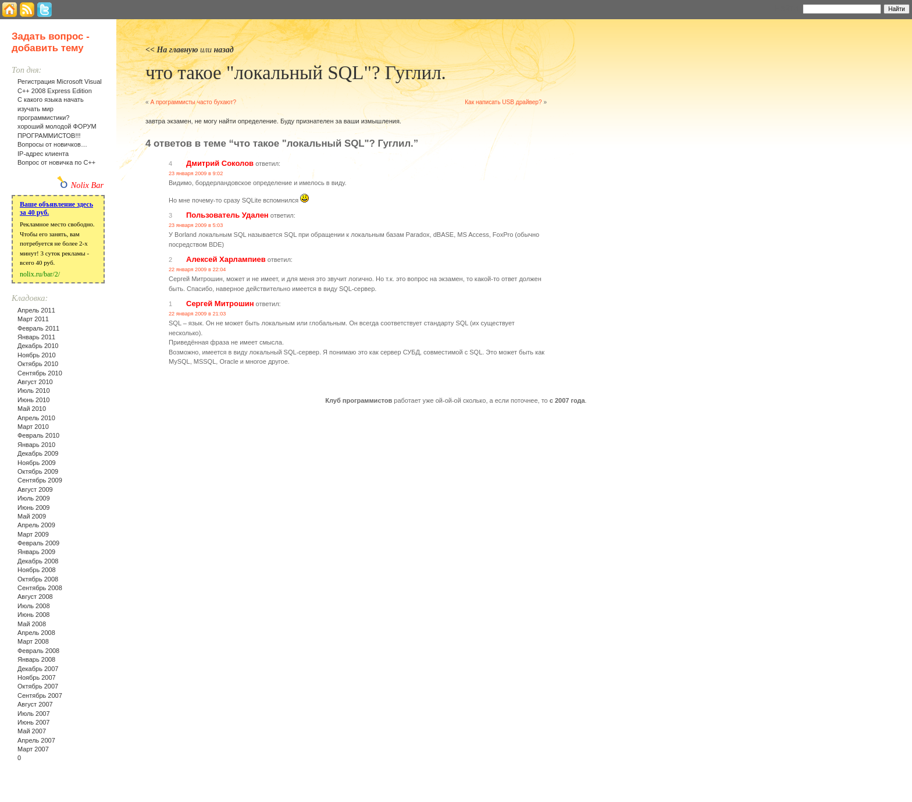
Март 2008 (33, 641)
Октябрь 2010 (37, 363)
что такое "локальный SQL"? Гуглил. (295, 72)
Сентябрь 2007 (39, 695)
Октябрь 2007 (37, 686)
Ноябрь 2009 (36, 462)
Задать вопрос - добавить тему (51, 42)
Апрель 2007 (36, 740)
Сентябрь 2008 (39, 587)
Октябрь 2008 (37, 579)
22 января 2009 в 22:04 (197, 269)
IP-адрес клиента (43, 153)
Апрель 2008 (36, 632)
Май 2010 (31, 408)
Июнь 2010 (33, 399)
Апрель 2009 (36, 524)
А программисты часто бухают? (193, 102)
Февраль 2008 (38, 650)
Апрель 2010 (36, 417)
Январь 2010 (36, 444)
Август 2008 (35, 596)
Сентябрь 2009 (39, 480)
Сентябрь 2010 (39, 373)
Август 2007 (35, 704)
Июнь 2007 (33, 722)
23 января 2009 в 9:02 (196, 173)
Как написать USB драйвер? (503, 102)
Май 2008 (31, 623)
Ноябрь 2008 (36, 569)
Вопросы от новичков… (52, 144)
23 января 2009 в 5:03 (196, 225)
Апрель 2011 (36, 310)
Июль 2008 (33, 605)
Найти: (787, 8)
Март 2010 (33, 426)
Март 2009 (33, 534)
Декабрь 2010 (37, 345)
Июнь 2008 (33, 614)
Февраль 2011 (38, 328)
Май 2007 (31, 731)
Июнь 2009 (33, 507)
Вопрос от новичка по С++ (56, 162)
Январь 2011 (36, 336)
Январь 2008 (36, 659)
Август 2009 (35, 489)
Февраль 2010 (38, 435)
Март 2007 (33, 749)
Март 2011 (33, 318)
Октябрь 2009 (37, 471)
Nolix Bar (87, 185)
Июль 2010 (33, 390)
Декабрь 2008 (37, 561)
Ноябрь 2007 (36, 677)
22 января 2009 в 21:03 (197, 314)
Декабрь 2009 (37, 453)
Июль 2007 (33, 713)
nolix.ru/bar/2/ (40, 274)
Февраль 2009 (38, 543)
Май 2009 (31, 516)
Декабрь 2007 (37, 668)
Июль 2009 (33, 498)
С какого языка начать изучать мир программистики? (50, 108)
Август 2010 (35, 381)
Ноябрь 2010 (36, 355)
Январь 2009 (36, 551)
